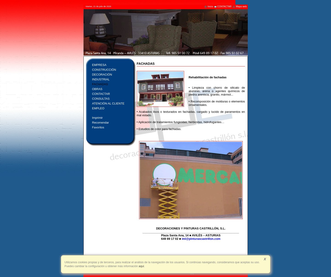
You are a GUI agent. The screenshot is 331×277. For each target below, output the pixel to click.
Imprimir (97, 117)
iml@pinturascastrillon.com (201, 238)
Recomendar (100, 122)
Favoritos (98, 127)
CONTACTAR (222, 6)
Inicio (208, 6)
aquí (141, 266)
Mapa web (239, 6)
